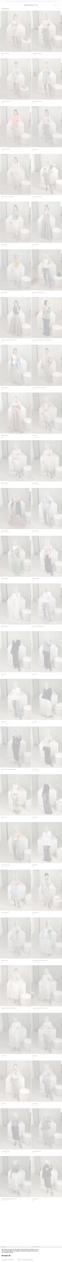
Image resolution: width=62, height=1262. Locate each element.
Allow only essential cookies (25, 1259)
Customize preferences (8, 1259)
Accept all (6, 1255)
